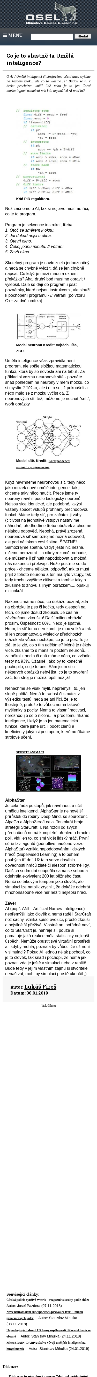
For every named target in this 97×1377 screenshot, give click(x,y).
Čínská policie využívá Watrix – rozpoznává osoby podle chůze (47, 1300)
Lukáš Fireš (40, 986)
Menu (12, 35)
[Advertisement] (48, 1055)
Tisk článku (48, 1005)
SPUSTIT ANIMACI (30, 752)
